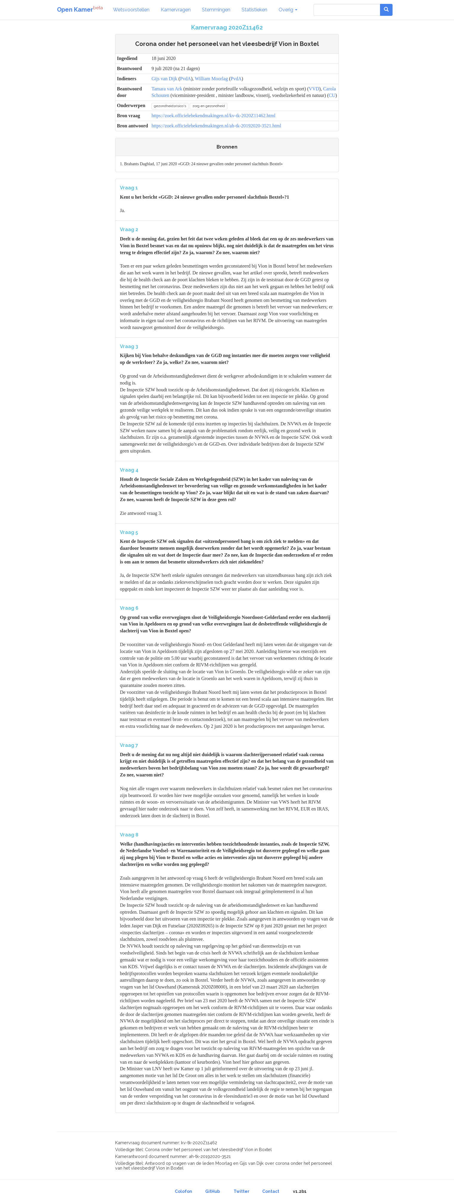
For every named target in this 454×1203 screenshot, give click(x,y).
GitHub (212, 1191)
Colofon (183, 1191)
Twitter (241, 1191)
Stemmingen (216, 10)
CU (332, 95)
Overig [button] (288, 10)
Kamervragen (176, 10)
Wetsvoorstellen (131, 10)
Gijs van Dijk (164, 78)
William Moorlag (211, 78)
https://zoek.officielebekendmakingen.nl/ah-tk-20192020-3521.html (216, 125)
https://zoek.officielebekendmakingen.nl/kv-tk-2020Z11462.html (213, 115)
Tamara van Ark (167, 88)
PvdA (185, 78)
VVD (314, 88)
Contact (270, 1191)
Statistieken (254, 10)
